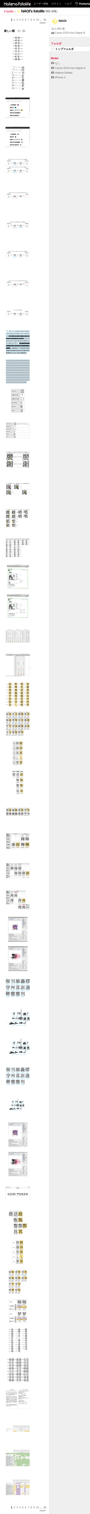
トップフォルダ (62, 49)
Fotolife (9, 11)
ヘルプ (68, 3)
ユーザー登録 (40, 3)
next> (43, 22)
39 (44, 19)
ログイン (56, 3)
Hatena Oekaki (61, 72)
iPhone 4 (58, 77)
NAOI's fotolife (32, 11)
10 (37, 19)
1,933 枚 (58, 28)
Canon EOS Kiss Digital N (68, 32)
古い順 (21, 30)
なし (55, 63)
